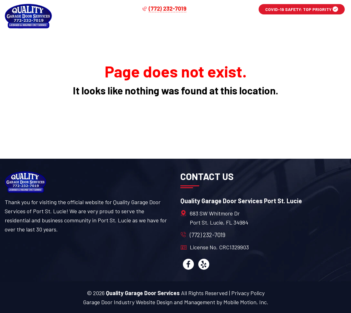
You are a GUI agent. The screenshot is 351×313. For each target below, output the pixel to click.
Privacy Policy (248, 292)
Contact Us (320, 26)
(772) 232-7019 (207, 234)
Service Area (223, 26)
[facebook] (188, 264)
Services (173, 26)
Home (134, 26)
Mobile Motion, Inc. (245, 302)
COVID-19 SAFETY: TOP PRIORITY (301, 9)
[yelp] (203, 264)
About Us (272, 26)
